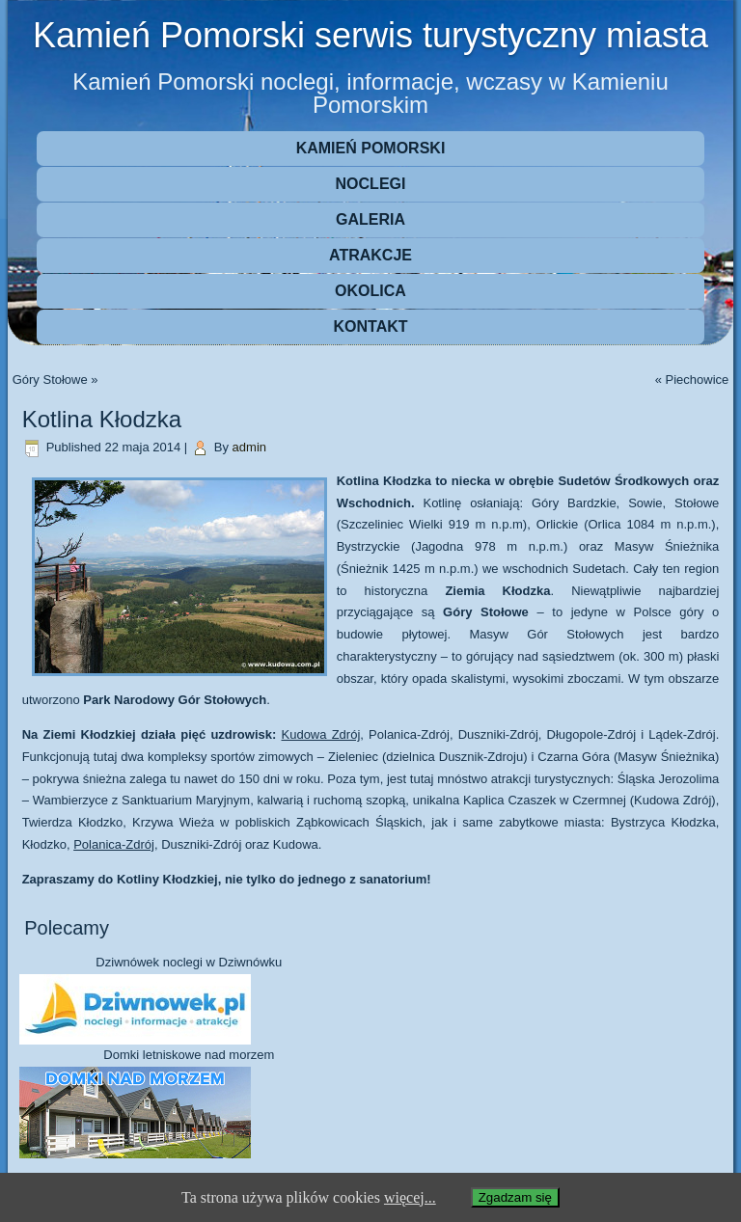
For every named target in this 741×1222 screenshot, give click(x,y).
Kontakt (370, 326)
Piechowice (697, 379)
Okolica (370, 291)
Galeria (370, 219)
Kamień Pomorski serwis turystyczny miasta (370, 35)
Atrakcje (370, 255)
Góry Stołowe (50, 379)
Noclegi (371, 184)
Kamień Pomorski (371, 148)
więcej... (410, 1197)
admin (249, 447)
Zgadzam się (515, 1197)
